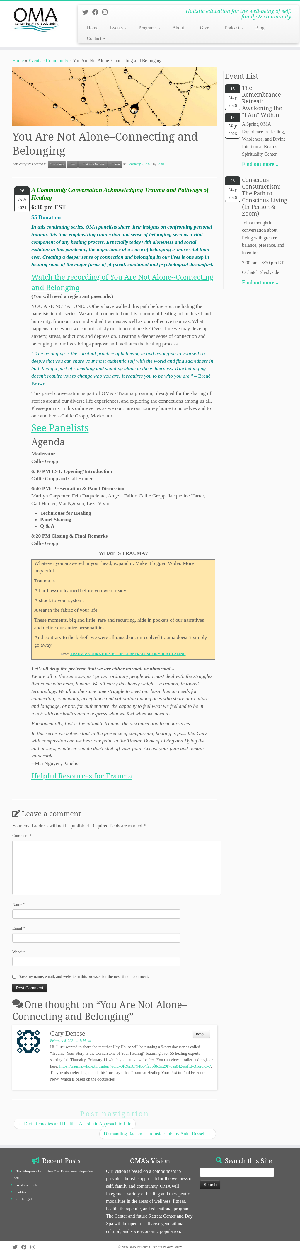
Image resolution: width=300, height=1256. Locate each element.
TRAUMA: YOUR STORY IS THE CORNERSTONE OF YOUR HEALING (128, 654)
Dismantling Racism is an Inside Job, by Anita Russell (158, 1133)
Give (206, 27)
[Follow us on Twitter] (87, 12)
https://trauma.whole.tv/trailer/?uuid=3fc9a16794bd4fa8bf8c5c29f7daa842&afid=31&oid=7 (135, 1066)
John (160, 164)
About (180, 27)
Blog (261, 27)
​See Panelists (59, 427)
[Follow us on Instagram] (106, 12)
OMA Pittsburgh (139, 1246)
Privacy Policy (172, 1246)
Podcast (234, 27)
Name (18, 904)
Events (118, 27)
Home (92, 27)
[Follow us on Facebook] (97, 12)
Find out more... (260, 164)
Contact (96, 38)
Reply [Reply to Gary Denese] (201, 1034)
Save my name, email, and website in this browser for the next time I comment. (84, 976)
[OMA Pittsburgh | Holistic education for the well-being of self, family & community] (35, 19)
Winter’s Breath (26, 1185)
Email (18, 928)
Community (57, 60)
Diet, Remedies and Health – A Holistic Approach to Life (74, 1123)
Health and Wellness (92, 164)
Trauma (115, 164)
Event (72, 164)
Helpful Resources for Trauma (81, 775)
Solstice (21, 1192)
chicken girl (24, 1199)
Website (18, 952)
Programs (150, 27)
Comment (22, 836)
